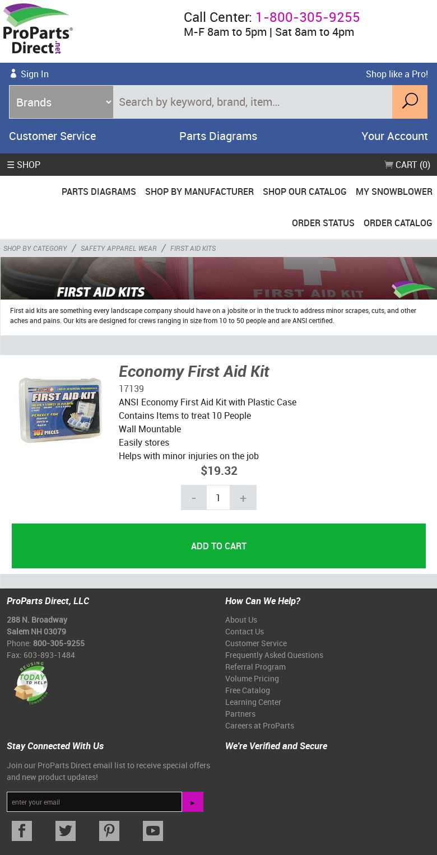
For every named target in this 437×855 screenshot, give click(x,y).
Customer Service (52, 135)
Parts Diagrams (218, 135)
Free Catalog (247, 690)
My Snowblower (394, 191)
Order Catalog (398, 223)
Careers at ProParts (259, 725)
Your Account (394, 135)
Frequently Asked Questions (274, 655)
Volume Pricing (252, 678)
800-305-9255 (59, 643)
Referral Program (255, 666)
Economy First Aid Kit (194, 370)
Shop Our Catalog (305, 191)
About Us (241, 619)
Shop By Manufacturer (199, 191)
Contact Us (244, 631)
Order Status (323, 223)
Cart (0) (407, 164)
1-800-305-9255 (307, 17)
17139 (131, 388)
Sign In (35, 74)
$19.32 (219, 470)
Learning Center (253, 702)
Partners (240, 713)
